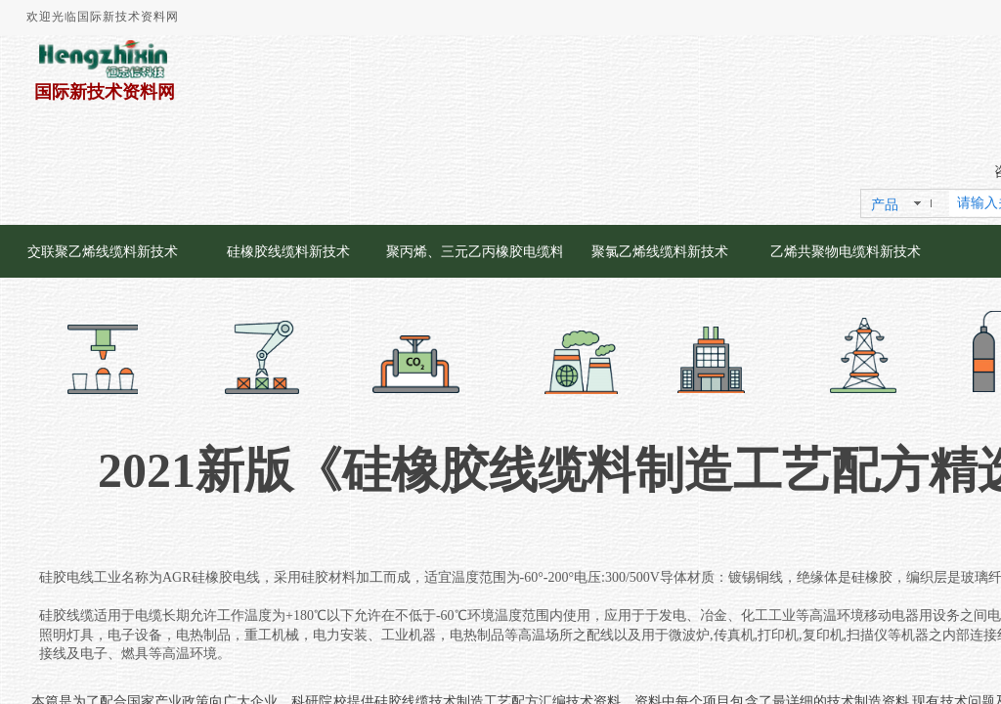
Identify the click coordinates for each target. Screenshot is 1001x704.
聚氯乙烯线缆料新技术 (659, 251)
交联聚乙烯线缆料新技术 (102, 251)
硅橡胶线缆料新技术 (288, 251)
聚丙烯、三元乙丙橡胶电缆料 (474, 251)
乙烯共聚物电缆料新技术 (845, 251)
